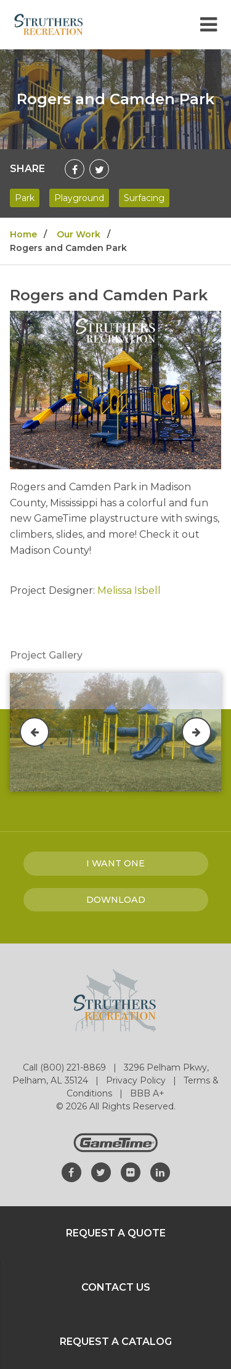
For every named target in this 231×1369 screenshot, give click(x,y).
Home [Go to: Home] (23, 234)
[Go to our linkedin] (160, 1172)
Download (115, 899)
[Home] (48, 24)
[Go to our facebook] (71, 1172)
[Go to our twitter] (101, 1172)
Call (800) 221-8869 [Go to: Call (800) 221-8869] (65, 1067)
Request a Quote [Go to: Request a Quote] (116, 1233)
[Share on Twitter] (99, 169)
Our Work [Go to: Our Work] (78, 234)
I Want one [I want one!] (115, 863)
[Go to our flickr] (130, 1172)
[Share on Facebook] (74, 169)
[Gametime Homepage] (115, 1149)
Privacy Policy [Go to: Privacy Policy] (137, 1080)
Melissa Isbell (129, 590)
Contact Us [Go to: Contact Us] (115, 1287)
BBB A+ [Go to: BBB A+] (147, 1093)
